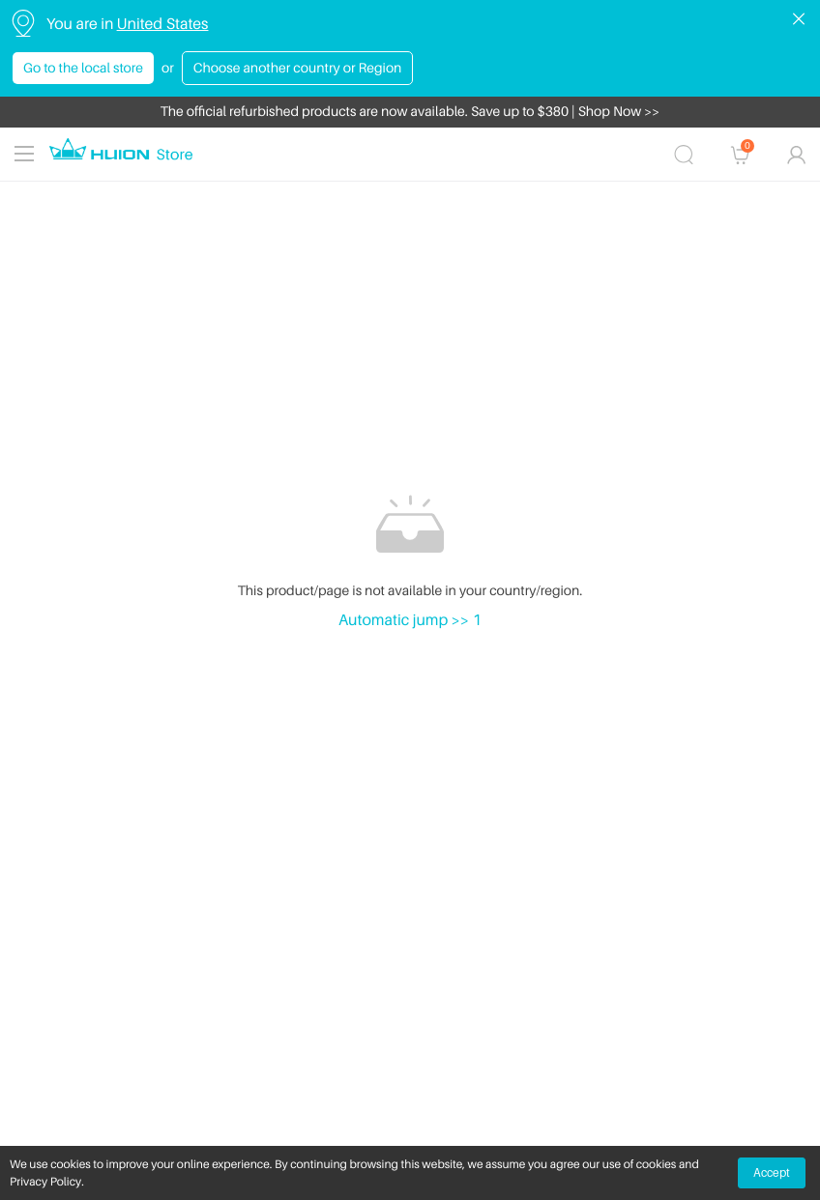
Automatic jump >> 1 (410, 619)
